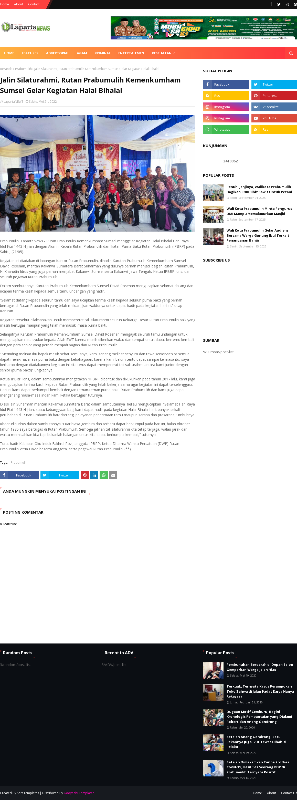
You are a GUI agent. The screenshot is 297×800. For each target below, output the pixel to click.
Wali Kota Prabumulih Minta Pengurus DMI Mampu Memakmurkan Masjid (259, 211)
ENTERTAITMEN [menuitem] (131, 53)
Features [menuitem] (30, 53)
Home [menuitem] (9, 53)
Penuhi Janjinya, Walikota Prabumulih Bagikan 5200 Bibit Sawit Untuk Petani (259, 189)
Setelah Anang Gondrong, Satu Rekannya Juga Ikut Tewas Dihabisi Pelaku (256, 741)
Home (4, 4)
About (18, 4)
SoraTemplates (28, 793)
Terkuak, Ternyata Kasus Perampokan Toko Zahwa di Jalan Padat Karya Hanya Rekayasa (260, 691)
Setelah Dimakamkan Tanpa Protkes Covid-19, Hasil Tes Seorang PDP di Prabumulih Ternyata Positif (258, 767)
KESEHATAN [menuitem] (162, 53)
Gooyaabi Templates (79, 793)
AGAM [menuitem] (82, 53)
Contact (33, 4)
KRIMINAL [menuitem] (103, 53)
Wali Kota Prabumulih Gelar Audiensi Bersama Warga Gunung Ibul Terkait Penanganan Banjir (258, 235)
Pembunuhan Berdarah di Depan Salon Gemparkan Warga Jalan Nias (260, 667)
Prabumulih (23, 69)
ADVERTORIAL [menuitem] (57, 53)
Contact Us (289, 793)
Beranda (6, 69)
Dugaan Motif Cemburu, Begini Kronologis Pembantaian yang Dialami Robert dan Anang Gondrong (259, 716)
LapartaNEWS (13, 101)
